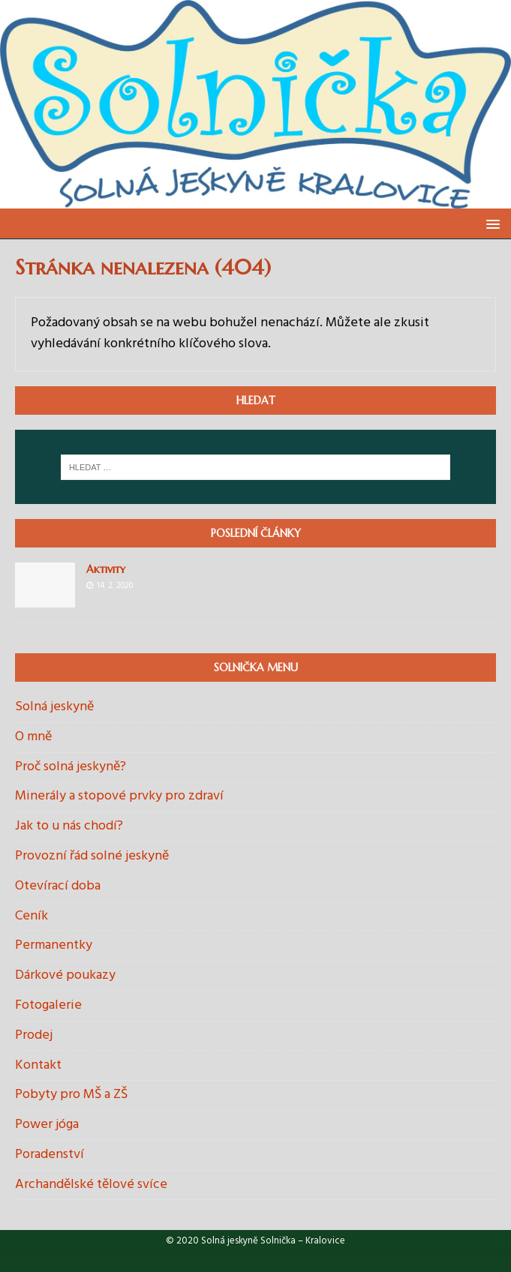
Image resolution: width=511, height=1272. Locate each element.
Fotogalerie (48, 1005)
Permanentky (53, 945)
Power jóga (47, 1125)
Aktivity (105, 569)
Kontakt (38, 1065)
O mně (33, 737)
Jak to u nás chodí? (69, 826)
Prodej (34, 1035)
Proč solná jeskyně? (70, 767)
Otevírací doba (58, 886)
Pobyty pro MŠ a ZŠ (71, 1095)
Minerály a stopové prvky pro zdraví (119, 796)
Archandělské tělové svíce (91, 1185)
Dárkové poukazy (65, 975)
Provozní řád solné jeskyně (92, 856)
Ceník (31, 916)
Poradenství (49, 1155)
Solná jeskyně (54, 707)
